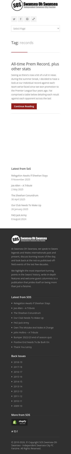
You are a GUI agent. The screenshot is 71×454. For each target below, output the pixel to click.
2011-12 (18, 396)
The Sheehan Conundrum (24, 195)
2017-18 (18, 367)
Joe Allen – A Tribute (21, 185)
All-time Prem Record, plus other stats (35, 66)
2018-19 (18, 362)
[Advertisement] (35, 142)
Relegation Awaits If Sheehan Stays (29, 175)
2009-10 (18, 405)
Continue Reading (24, 106)
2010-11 (18, 401)
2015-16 (18, 376)
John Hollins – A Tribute (26, 332)
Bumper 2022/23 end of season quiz (33, 337)
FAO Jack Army (18, 215)
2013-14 (18, 386)
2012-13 (18, 391)
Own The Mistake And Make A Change (34, 327)
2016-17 (18, 371)
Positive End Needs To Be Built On (31, 342)
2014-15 (18, 381)
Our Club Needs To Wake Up (26, 205)
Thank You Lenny (23, 347)
